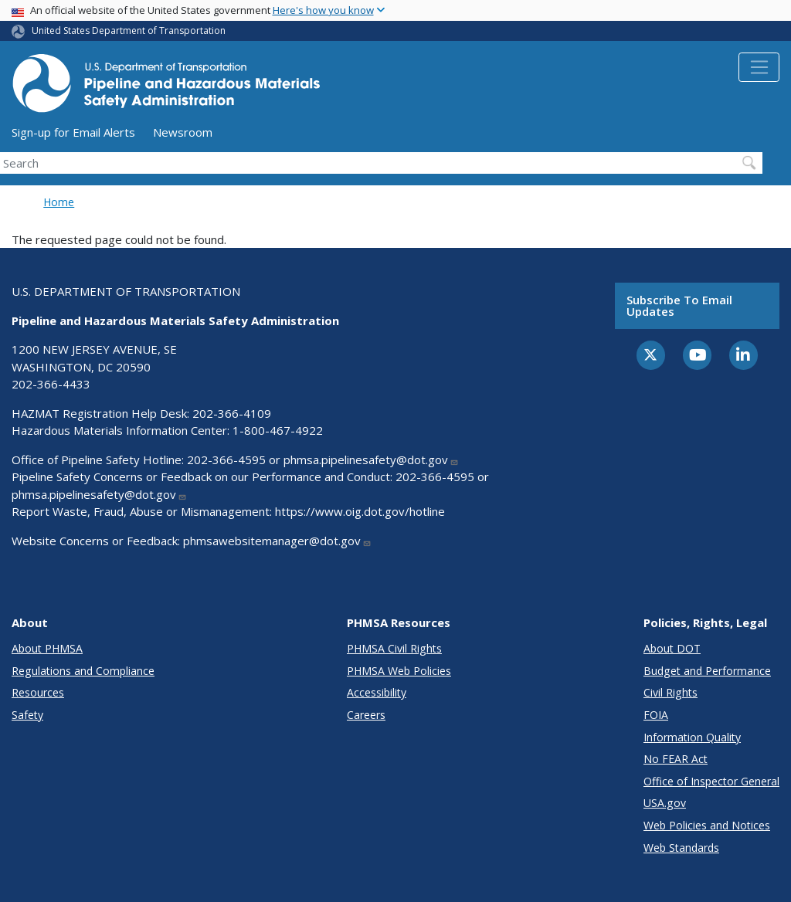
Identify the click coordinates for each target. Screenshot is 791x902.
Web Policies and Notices (706, 825)
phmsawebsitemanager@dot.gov (277, 540)
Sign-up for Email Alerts (73, 132)
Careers (366, 714)
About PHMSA (47, 648)
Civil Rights (670, 692)
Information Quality (692, 737)
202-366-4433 (51, 384)
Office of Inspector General (711, 781)
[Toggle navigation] (758, 67)
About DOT (672, 648)
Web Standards (681, 847)
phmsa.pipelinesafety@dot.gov (371, 459)
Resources (38, 692)
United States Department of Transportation (129, 30)
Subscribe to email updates (679, 305)
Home (58, 202)
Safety (27, 714)
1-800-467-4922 (278, 430)
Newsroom (182, 132)
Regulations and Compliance (83, 670)
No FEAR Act (675, 758)
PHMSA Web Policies (399, 670)
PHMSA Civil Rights (394, 648)
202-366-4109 (231, 413)
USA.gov (664, 802)
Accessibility (376, 692)
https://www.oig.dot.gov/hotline (360, 511)
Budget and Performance (707, 670)
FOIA (655, 714)
